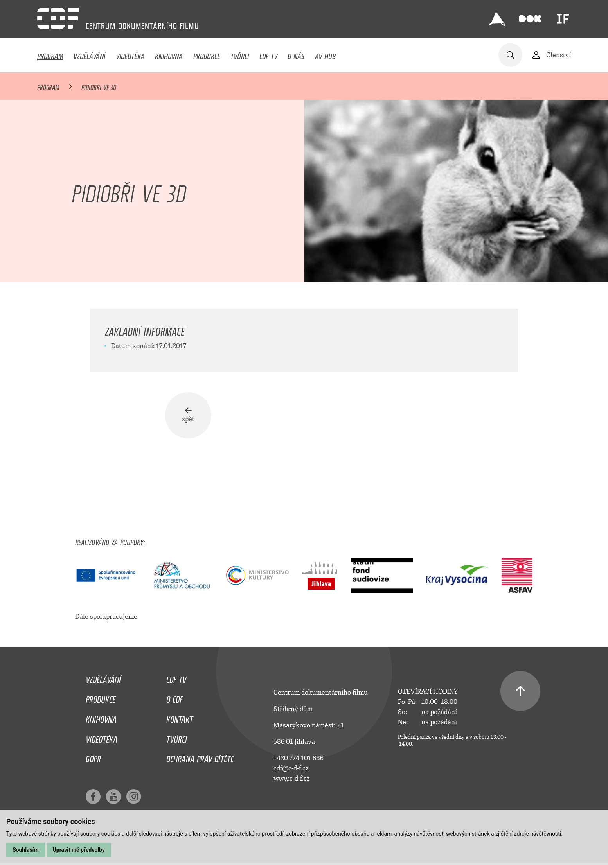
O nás (296, 54)
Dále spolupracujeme (106, 616)
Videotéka (130, 54)
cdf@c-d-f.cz (291, 768)
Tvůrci (239, 54)
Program (50, 54)
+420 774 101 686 (298, 758)
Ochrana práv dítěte (200, 757)
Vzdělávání (89, 54)
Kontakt (179, 717)
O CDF (174, 697)
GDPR (93, 757)
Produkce (206, 54)
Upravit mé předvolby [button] (79, 850)
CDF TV (268, 54)
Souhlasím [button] (26, 850)
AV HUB (325, 54)
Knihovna (169, 54)
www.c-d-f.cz (291, 778)
